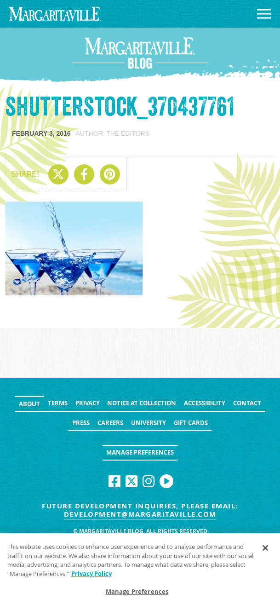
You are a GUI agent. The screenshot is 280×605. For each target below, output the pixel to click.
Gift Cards (191, 423)
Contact (247, 403)
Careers (110, 423)
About (29, 404)
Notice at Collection (141, 403)
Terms (58, 403)
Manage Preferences (140, 452)
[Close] (265, 550)
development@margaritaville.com (140, 514)
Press (81, 423)
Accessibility (204, 403)
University (148, 423)
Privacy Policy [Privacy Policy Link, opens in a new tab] (91, 576)
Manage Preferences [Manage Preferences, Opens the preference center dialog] (137, 594)
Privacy (87, 403)
